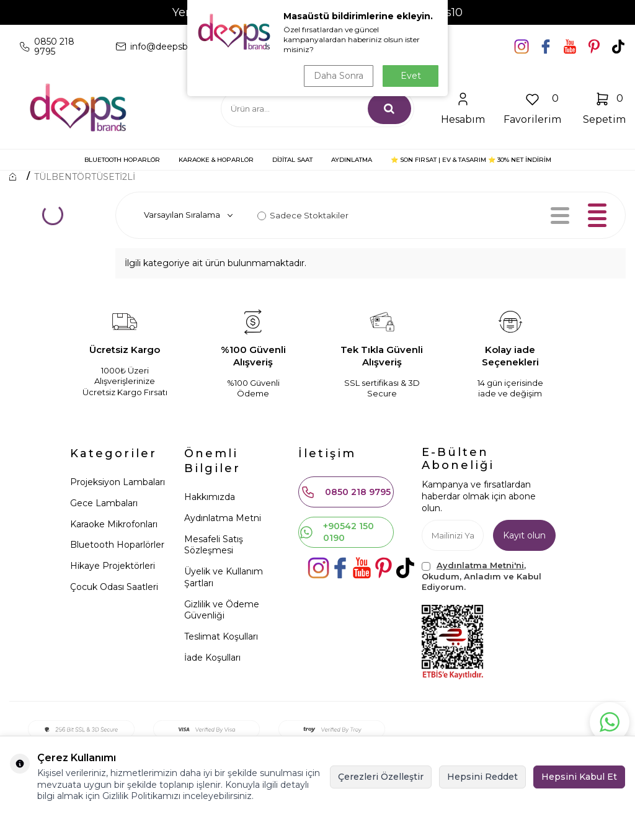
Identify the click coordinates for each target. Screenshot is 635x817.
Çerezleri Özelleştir (381, 776)
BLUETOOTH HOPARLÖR (122, 160)
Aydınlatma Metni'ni (480, 565)
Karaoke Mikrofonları (114, 524)
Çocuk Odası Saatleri (114, 586)
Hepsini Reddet (482, 776)
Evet (411, 75)
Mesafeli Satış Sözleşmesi (213, 545)
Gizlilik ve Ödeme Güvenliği (221, 610)
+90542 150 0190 (336, 531)
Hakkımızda (209, 496)
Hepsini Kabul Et (579, 776)
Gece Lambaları (104, 503)
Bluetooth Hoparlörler (117, 544)
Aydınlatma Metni (222, 518)
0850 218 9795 (346, 491)
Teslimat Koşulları (221, 636)
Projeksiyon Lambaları (117, 482)
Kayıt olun (524, 535)
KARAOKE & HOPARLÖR (216, 160)
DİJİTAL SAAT (292, 160)
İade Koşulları (212, 657)
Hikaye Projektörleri (112, 565)
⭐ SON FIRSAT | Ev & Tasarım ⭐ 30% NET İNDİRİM (471, 160)
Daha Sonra (338, 75)
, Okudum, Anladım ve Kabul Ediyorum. (481, 576)
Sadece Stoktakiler (303, 215)
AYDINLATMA (351, 160)
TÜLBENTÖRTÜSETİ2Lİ (84, 176)
